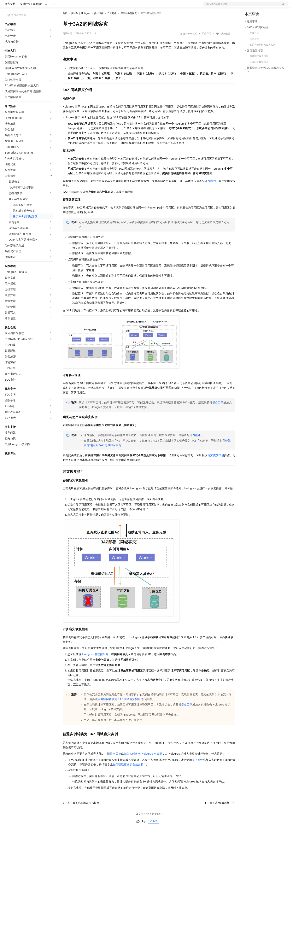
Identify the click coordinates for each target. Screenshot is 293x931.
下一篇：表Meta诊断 (219, 815)
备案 (249, 6)
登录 (281, 6)
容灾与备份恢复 (128, 25)
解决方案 (62, 6)
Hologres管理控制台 (95, 666)
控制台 (258, 6)
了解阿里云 (127, 6)
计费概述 (210, 193)
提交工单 (218, 414)
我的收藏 (225, 46)
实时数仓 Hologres (31, 16)
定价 (83, 6)
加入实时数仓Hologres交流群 (143, 766)
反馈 (153, 833)
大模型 (40, 6)
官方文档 (10, 16)
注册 (267, 6)
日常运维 (112, 25)
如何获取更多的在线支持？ (129, 776)
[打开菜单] (6, 6)
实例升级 (197, 772)
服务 (114, 6)
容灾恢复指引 (216, 467)
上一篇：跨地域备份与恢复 (81, 815)
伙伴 (105, 6)
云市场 (94, 6)
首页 (65, 25)
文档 (241, 6)
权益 (74, 6)
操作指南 (98, 25)
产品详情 (206, 45)
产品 (50, 6)
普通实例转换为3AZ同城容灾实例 (119, 711)
